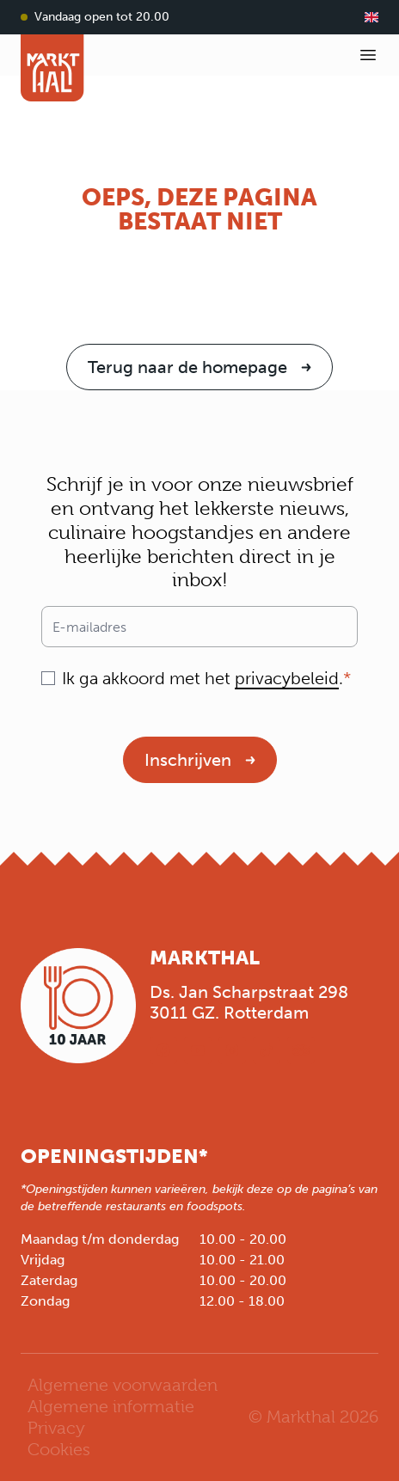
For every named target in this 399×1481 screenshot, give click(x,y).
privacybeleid (287, 678)
